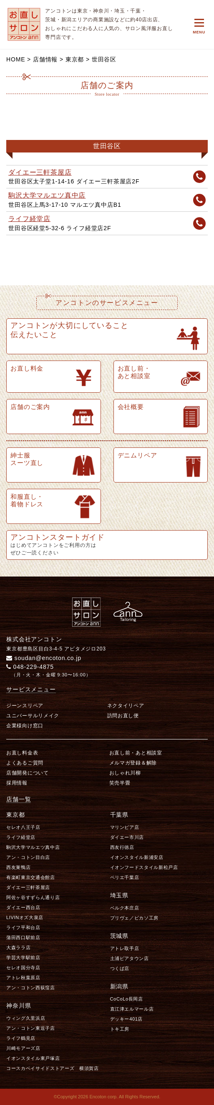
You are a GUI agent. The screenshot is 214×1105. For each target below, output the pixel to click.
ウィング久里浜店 (25, 1018)
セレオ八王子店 (23, 827)
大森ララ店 (18, 947)
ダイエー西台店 (23, 907)
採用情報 (17, 783)
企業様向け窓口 (24, 726)
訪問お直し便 (123, 716)
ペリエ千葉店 (124, 877)
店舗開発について (27, 773)
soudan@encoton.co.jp (43, 658)
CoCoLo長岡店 (126, 998)
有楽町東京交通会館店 (30, 877)
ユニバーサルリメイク (32, 716)
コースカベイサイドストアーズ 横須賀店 (52, 1068)
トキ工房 (120, 1028)
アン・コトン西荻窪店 (30, 987)
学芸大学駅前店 (23, 957)
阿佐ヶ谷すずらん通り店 (33, 897)
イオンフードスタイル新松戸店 (144, 867)
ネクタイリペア (125, 706)
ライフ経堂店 (29, 218)
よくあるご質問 (24, 763)
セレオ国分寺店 (23, 967)
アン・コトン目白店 (28, 857)
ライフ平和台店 (23, 927)
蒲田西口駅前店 (23, 937)
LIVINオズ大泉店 (24, 917)
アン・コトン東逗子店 (30, 1028)
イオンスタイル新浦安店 (137, 857)
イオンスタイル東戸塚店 (33, 1058)
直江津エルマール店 (132, 1008)
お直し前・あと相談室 (135, 753)
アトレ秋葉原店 (23, 977)
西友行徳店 (122, 847)
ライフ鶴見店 (20, 1038)
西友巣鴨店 (18, 867)
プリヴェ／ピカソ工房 (134, 917)
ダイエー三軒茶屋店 (40, 172)
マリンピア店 (124, 827)
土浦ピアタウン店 (129, 958)
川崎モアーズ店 (23, 1048)
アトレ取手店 (124, 948)
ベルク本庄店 (124, 907)
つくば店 (120, 968)
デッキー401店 (126, 1018)
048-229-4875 (30, 666)
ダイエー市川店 (127, 837)
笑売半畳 (120, 783)
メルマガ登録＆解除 (133, 763)
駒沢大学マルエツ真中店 (47, 195)
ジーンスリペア (24, 706)
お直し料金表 (22, 753)
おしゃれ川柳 (125, 773)
